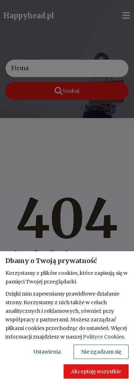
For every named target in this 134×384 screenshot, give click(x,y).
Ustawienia (47, 352)
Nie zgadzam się (101, 352)
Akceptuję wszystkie (96, 371)
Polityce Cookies (103, 337)
